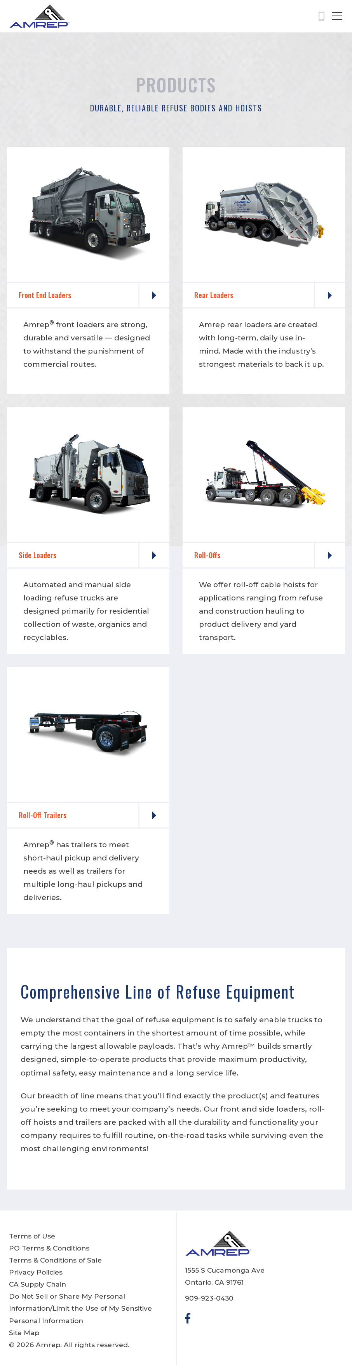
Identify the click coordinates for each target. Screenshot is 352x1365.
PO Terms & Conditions (49, 1248)
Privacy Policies (36, 1272)
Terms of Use (32, 1236)
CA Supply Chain (37, 1284)
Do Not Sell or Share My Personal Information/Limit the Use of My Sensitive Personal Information (80, 1308)
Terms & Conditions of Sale (55, 1260)
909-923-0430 (209, 1298)
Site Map (24, 1333)
